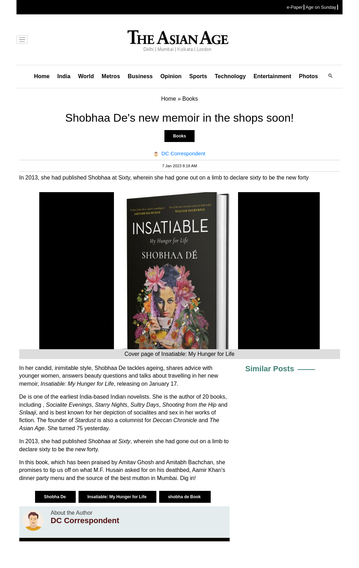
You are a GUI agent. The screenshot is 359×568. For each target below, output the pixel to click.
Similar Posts (269, 368)
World (86, 76)
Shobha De (55, 496)
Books (179, 136)
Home (41, 76)
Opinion (170, 76)
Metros (111, 76)
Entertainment (272, 76)
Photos (308, 76)
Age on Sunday (320, 7)
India (63, 76)
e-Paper (295, 7)
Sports (198, 76)
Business (140, 76)
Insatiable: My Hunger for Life (117, 496)
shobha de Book (185, 496)
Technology (230, 76)
